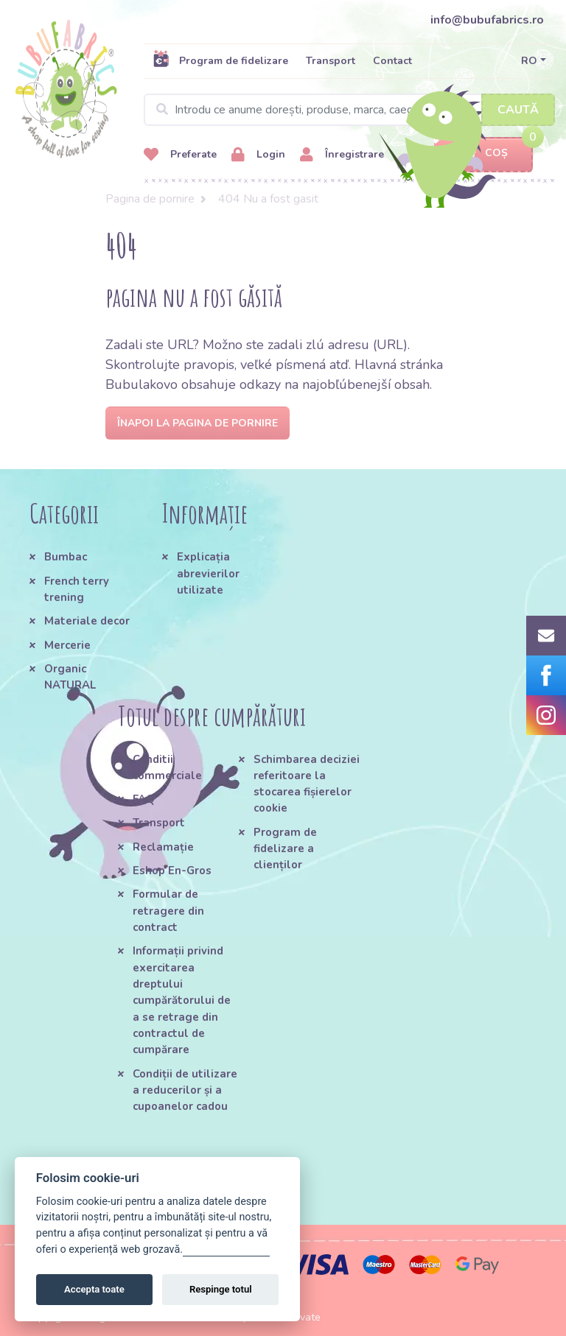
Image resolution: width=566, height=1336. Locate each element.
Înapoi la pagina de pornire (197, 423)
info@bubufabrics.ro (487, 20)
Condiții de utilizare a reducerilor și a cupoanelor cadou (185, 1090)
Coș (483, 153)
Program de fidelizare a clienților (285, 849)
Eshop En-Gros (172, 870)
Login (258, 155)
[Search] (349, 110)
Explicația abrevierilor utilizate (208, 573)
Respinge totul (220, 1289)
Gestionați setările (226, 1249)
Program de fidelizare (220, 60)
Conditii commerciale (167, 767)
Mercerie (67, 645)
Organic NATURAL (70, 676)
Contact (392, 61)
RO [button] (529, 61)
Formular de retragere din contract (168, 911)
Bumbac (65, 556)
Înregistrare (342, 155)
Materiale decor (87, 620)
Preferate (180, 155)
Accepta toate (94, 1289)
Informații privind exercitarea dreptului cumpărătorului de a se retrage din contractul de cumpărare (182, 1000)
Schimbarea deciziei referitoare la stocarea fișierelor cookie (307, 784)
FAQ (144, 799)
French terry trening (76, 589)
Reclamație (163, 847)
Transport (330, 61)
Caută (518, 110)
